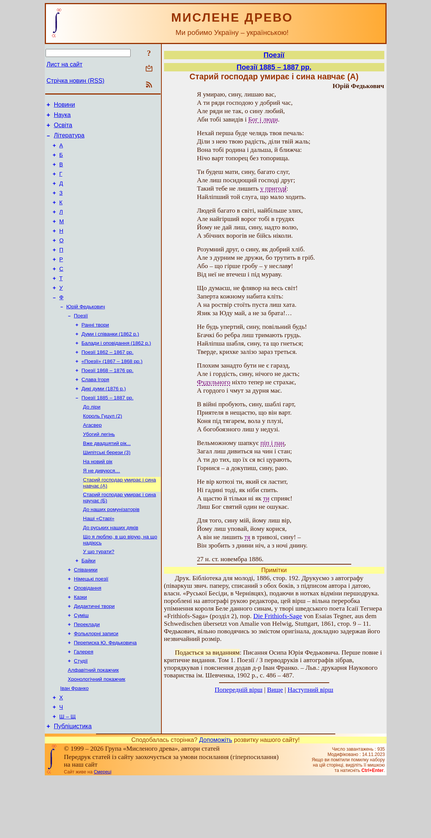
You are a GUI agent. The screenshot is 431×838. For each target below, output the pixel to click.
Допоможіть (215, 799)
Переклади (87, 674)
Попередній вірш (238, 689)
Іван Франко (74, 743)
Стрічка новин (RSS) (75, 80)
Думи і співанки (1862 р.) (110, 361)
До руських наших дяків (110, 570)
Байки (89, 605)
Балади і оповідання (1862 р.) (116, 371)
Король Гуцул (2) (102, 450)
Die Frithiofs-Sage (277, 616)
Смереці (102, 831)
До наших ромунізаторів (111, 550)
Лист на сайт (65, 64)
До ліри (92, 440)
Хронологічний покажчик (96, 733)
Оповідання (87, 635)
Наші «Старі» (99, 560)
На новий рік (97, 499)
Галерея (83, 704)
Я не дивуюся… (101, 509)
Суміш (81, 664)
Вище (275, 689)
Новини (64, 106)
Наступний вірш (310, 689)
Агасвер (92, 459)
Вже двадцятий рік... (107, 479)
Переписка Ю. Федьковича (105, 694)
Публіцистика (73, 786)
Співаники (86, 615)
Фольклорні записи (96, 684)
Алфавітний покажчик (93, 723)
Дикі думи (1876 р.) (104, 420)
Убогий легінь (99, 469)
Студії (81, 713)
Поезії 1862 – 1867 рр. (108, 380)
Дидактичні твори (94, 654)
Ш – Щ (67, 775)
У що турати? (98, 595)
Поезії (81, 341)
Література (69, 140)
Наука (62, 117)
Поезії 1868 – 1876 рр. (108, 400)
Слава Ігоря (95, 410)
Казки (80, 644)
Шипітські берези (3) (107, 489)
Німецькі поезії (91, 625)
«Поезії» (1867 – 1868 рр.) (112, 390)
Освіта (63, 128)
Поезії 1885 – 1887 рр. (108, 430)
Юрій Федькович (85, 331)
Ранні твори (95, 351)
